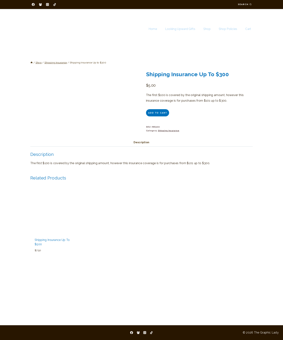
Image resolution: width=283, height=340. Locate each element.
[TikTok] (55, 4)
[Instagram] (47, 4)
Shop (207, 29)
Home (153, 29)
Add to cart (157, 113)
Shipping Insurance (168, 130)
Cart (248, 29)
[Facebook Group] (40, 4)
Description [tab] (141, 183)
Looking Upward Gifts (180, 29)
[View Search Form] (245, 4)
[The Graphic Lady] (46, 29)
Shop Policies (228, 29)
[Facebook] (33, 4)
